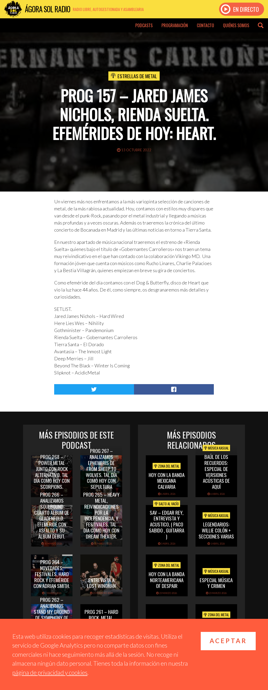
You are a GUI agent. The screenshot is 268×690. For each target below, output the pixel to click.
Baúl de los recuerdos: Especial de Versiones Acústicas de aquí (216, 471)
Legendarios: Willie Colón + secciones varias (216, 530)
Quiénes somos (236, 25)
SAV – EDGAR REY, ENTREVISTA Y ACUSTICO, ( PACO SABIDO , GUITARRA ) (166, 524)
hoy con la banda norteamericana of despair (167, 580)
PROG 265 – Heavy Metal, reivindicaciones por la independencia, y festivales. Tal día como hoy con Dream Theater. (101, 515)
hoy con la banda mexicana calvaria (167, 480)
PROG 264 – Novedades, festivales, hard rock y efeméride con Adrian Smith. (52, 573)
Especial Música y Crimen (216, 583)
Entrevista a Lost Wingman (101, 583)
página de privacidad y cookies (49, 672)
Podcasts (144, 25)
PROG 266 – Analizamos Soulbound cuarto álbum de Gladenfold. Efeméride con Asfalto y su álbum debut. (51, 515)
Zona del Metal (166, 466)
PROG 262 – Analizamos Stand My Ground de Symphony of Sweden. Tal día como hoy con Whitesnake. (52, 617)
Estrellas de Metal (137, 76)
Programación (174, 25)
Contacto (205, 25)
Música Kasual (216, 448)
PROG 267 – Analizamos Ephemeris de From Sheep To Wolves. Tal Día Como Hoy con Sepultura (101, 468)
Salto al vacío (166, 503)
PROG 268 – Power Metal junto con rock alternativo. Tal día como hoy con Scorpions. (52, 471)
